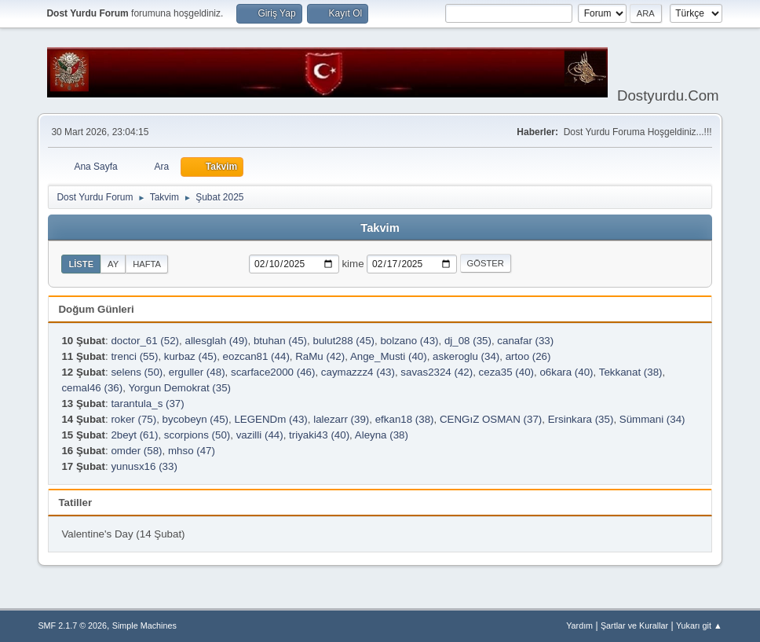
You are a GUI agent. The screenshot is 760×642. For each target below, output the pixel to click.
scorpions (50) (197, 435)
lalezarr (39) (341, 419)
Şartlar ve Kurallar (634, 625)
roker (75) (133, 419)
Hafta (147, 264)
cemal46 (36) (91, 388)
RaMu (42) (320, 356)
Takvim (379, 228)
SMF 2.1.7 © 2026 (72, 625)
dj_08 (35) (467, 341)
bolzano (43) (409, 341)
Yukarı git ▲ (699, 625)
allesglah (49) (216, 341)
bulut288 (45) (343, 341)
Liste (80, 264)
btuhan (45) (280, 341)
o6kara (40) (566, 372)
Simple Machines (144, 625)
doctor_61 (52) (145, 341)
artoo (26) (528, 356)
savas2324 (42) (436, 372)
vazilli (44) (259, 435)
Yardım (579, 625)
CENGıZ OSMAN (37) (491, 419)
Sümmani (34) (652, 419)
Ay (113, 264)
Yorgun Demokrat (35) (179, 388)
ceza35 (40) (506, 372)
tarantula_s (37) (147, 403)
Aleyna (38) (381, 435)
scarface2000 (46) (273, 372)
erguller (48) (197, 372)
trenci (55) (134, 356)
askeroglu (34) (466, 356)
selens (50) (137, 372)
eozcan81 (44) (256, 356)
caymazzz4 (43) (358, 372)
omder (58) (136, 451)
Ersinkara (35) (581, 419)
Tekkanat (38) (631, 372)
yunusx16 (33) (144, 466)
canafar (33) (525, 341)
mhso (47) (191, 451)
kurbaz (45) (190, 356)
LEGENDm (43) (270, 419)
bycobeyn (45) (195, 419)
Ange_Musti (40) (388, 356)
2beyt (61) (134, 435)
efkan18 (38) (404, 419)
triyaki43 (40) (319, 435)
